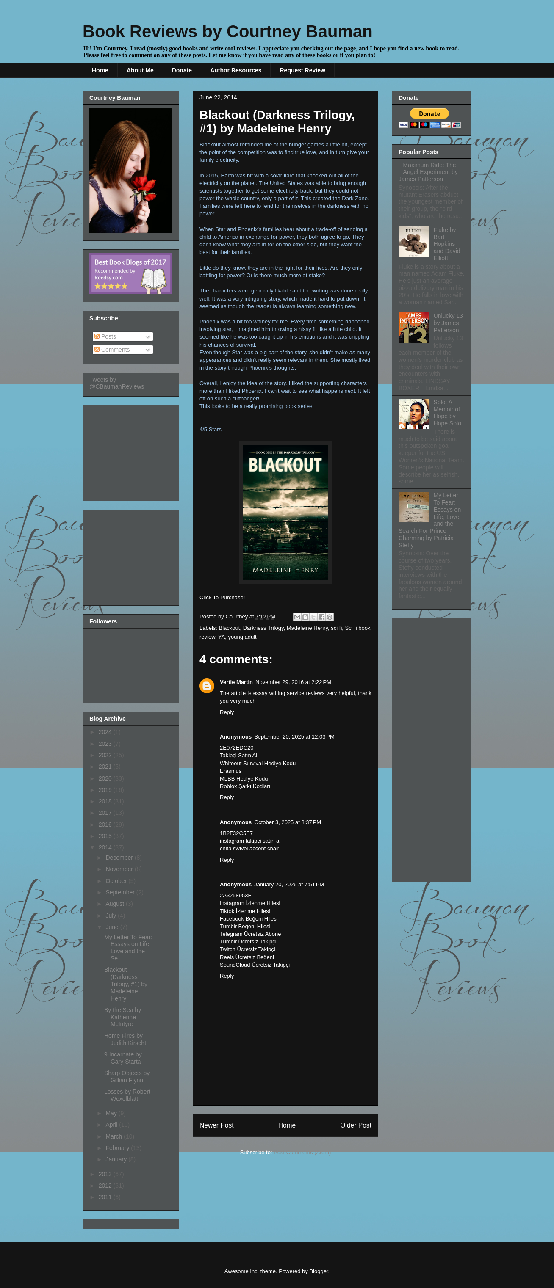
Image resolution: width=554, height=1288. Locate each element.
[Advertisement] (131, 450)
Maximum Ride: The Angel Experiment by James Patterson (428, 172)
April (112, 1124)
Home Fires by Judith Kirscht (125, 1039)
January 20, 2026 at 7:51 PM (289, 884)
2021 (106, 766)
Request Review (302, 70)
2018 (106, 801)
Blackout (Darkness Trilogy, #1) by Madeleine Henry (125, 983)
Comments (112, 349)
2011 (106, 1197)
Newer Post (216, 1125)
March (114, 1136)
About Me (140, 70)
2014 (106, 847)
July (111, 915)
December (119, 857)
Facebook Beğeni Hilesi (249, 919)
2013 (106, 1174)
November (119, 869)
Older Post (355, 1125)
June (112, 927)
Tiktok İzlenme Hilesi (245, 911)
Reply (227, 712)
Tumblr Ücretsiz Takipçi (248, 941)
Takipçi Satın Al (238, 755)
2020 (106, 778)
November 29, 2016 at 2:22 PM (293, 682)
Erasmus (230, 771)
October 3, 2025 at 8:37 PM (287, 822)
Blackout (229, 628)
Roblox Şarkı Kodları (245, 786)
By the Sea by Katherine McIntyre (122, 1017)
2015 (106, 836)
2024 (106, 731)
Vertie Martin (236, 682)
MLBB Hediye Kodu (244, 778)
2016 (106, 824)
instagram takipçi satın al (250, 841)
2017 (106, 812)
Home (100, 70)
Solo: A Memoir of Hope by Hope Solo (447, 413)
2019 (106, 789)
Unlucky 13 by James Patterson (448, 323)
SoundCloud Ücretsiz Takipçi (255, 965)
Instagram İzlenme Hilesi (250, 903)
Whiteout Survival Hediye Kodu (258, 763)
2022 (106, 755)
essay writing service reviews (289, 693)
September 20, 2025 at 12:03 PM (294, 737)
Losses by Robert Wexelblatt (127, 1095)
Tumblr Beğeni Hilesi (245, 926)
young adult (242, 637)
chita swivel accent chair (249, 848)
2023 (106, 743)
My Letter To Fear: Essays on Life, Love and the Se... (128, 948)
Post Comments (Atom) (302, 1152)
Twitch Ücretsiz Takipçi (247, 949)
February (118, 1148)
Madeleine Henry (307, 628)
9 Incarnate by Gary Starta (123, 1058)
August (115, 903)
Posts (105, 336)
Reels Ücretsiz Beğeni (247, 957)
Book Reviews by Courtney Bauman (228, 31)
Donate (182, 70)
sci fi (336, 628)
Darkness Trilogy (263, 628)
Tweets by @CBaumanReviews (116, 383)
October (116, 880)
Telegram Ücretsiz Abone (250, 934)
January (116, 1159)
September (120, 892)
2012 (106, 1185)
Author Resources (235, 70)
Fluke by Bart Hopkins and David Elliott (447, 244)
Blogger (318, 1271)
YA (221, 637)
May (111, 1113)
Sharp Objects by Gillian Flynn (127, 1077)
